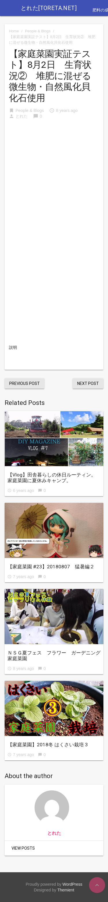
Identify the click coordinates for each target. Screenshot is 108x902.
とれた (22, 116)
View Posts (23, 848)
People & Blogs (38, 31)
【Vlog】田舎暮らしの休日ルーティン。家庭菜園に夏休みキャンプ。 (51, 477)
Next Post (88, 383)
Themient (65, 890)
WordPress (72, 884)
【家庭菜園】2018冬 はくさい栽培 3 (47, 744)
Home (14, 31)
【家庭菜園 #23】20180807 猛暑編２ (50, 566)
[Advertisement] (54, 163)
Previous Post (24, 383)
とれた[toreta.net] (49, 8)
